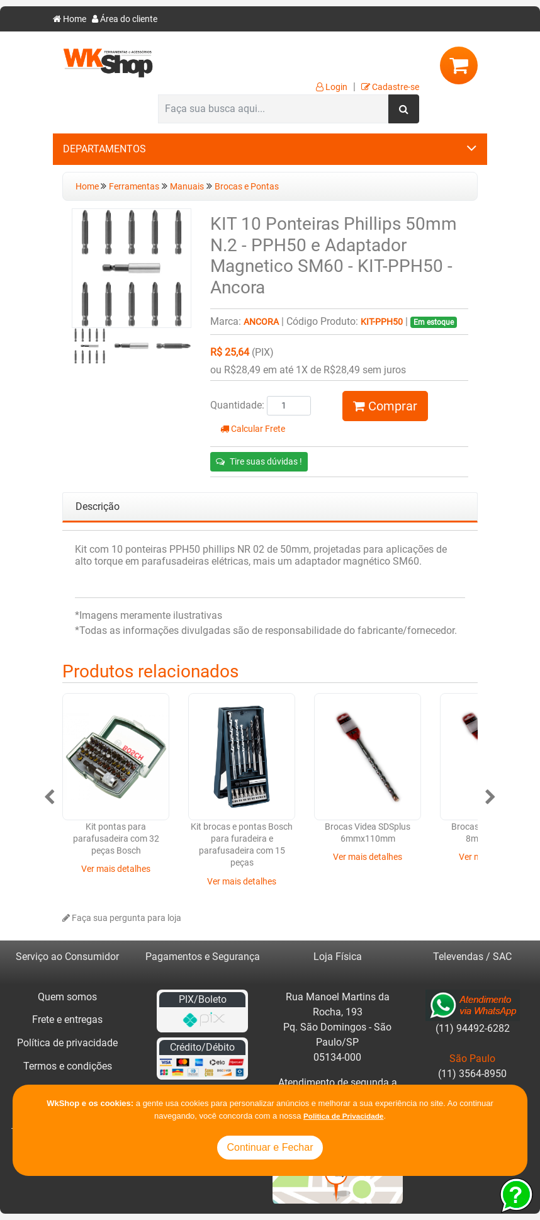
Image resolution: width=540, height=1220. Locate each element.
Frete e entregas (67, 1019)
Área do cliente (124, 19)
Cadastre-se (390, 87)
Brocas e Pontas (247, 186)
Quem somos (67, 997)
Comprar (385, 406)
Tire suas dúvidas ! (259, 461)
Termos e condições (67, 1066)
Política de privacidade (67, 1043)
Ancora (261, 322)
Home (69, 19)
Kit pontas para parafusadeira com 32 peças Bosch (116, 839)
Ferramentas (134, 186)
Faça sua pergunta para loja (121, 918)
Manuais (187, 186)
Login (331, 87)
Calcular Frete (252, 429)
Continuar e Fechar (270, 1147)
